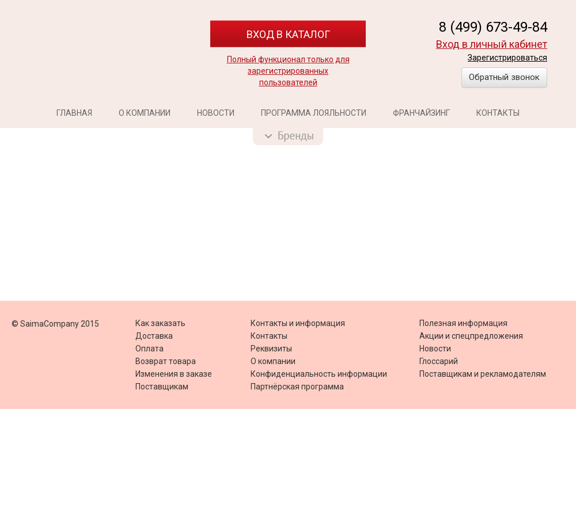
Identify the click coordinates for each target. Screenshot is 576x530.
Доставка (154, 335)
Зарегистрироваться (507, 57)
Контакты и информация (298, 323)
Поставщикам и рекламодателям (482, 373)
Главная (74, 113)
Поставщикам (161, 386)
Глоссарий (438, 361)
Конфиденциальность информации (319, 373)
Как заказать (160, 323)
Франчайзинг (421, 113)
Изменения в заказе (173, 373)
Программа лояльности (313, 113)
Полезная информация (463, 323)
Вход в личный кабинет (491, 44)
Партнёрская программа (297, 386)
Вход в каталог (288, 34)
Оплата (149, 348)
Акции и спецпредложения (471, 335)
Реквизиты (271, 348)
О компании (144, 113)
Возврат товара (165, 361)
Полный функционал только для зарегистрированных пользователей (288, 71)
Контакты (498, 113)
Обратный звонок (504, 77)
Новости (215, 113)
